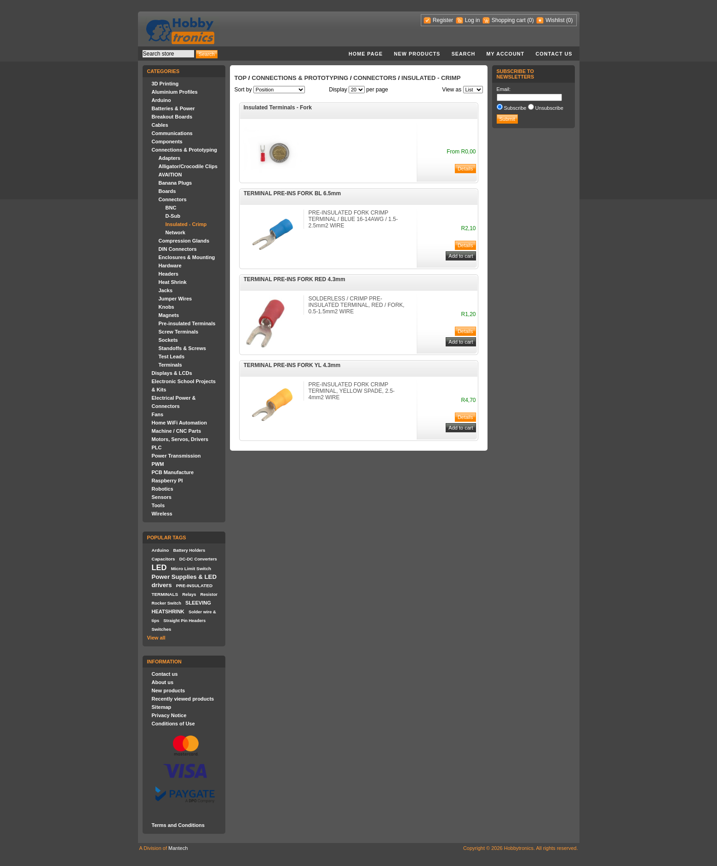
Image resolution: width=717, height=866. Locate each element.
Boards (167, 191)
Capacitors (163, 558)
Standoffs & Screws (182, 348)
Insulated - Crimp (186, 224)
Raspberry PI (167, 480)
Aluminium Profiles (175, 92)
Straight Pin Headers (184, 620)
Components (167, 141)
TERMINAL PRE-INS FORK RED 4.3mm (294, 279)
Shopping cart (509, 20)
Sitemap (162, 707)
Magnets (169, 315)
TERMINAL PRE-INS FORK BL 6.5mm (292, 193)
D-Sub (173, 216)
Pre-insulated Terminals (187, 323)
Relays (189, 594)
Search (464, 54)
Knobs (166, 307)
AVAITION (170, 174)
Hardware (170, 265)
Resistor (209, 594)
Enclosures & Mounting (187, 257)
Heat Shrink (173, 282)
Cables (160, 125)
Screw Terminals (179, 331)
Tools (158, 505)
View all (156, 637)
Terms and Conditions (178, 825)
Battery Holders (189, 550)
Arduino (161, 100)
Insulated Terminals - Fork (278, 107)
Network (175, 232)
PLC (157, 447)
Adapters (170, 158)
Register (443, 20)
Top (241, 77)
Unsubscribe (549, 108)
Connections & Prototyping (184, 150)
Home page (366, 54)
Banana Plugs (175, 183)
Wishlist (554, 20)
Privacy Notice (169, 715)
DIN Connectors (178, 249)
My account (506, 54)
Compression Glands (184, 240)
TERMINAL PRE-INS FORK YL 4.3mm (292, 365)
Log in (472, 20)
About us (163, 682)
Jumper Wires (175, 298)
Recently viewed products (183, 699)
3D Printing (165, 83)
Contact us (554, 54)
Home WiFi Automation (179, 422)
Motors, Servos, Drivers (180, 439)
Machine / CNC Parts (176, 431)
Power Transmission (176, 455)
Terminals (170, 365)
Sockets (168, 340)
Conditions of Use (173, 723)
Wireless (162, 513)
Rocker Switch (166, 603)
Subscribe (515, 108)
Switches (162, 629)
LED (159, 567)
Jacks (166, 290)
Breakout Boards (172, 116)
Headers (168, 274)
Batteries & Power (173, 108)
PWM (158, 464)
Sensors (162, 497)
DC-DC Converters (198, 559)
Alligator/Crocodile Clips (188, 166)
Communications (172, 133)
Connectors (173, 199)
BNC (171, 207)
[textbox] (168, 53)
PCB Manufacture (173, 472)
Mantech (178, 848)
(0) (530, 20)
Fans (158, 414)
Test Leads (172, 356)
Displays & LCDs (172, 373)
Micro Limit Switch (191, 568)
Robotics (162, 489)
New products (417, 54)
